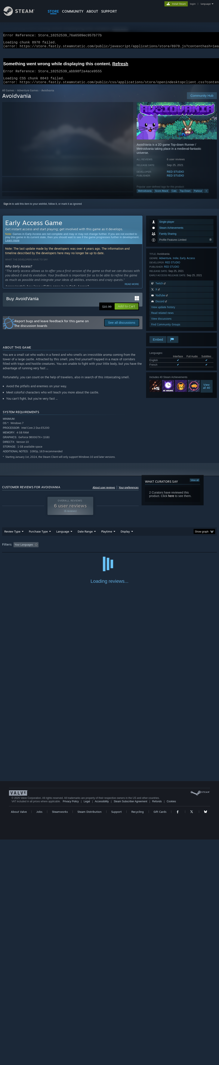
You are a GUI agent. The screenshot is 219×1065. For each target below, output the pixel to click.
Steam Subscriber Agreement (130, 1026)
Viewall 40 (206, 391)
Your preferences (129, 492)
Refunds (157, 1026)
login (192, 3)
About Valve (19, 1037)
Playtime (106, 536)
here (171, 501)
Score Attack (161, 196)
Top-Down (185, 196)
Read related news (162, 318)
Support (116, 1037)
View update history (163, 312)
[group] (109, 550)
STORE (53, 11)
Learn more (12, 245)
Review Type (12, 536)
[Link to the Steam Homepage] (22, 14)
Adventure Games (27, 95)
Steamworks (60, 1037)
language (206, 3)
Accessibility (102, 1026)
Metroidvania (145, 196)
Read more (132, 289)
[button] (126, 311)
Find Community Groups (165, 329)
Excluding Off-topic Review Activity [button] (67, 549)
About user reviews (104, 492)
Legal (87, 1026)
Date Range (85, 536)
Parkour (198, 196)
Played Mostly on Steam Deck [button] (131, 549)
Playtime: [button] (100, 549)
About (92, 11)
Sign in (7, 209)
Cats (174, 196)
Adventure (165, 263)
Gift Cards (160, 1037)
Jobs (39, 1037)
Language (62, 536)
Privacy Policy (71, 1026)
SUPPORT (109, 11)
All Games (8, 95)
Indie (176, 263)
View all (195, 485)
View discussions (161, 323)
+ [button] (206, 196)
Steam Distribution (89, 1037)
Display (125, 536)
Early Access (187, 263)
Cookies (171, 1026)
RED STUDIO (175, 176)
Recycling (137, 1037)
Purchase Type (38, 536)
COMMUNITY (72, 11)
